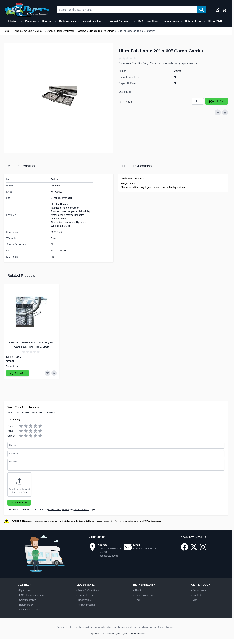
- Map (194, 600)
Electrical (13, 21)
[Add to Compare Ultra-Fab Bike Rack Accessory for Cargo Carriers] (54, 373)
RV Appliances (67, 21)
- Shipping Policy (27, 600)
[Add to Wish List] (218, 112)
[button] (128, 58)
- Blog (136, 600)
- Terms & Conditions (87, 590)
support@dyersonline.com (162, 627)
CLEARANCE (215, 21)
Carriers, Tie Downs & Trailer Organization (54, 31)
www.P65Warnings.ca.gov (150, 521)
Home (6, 31)
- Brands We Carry (143, 595)
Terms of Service (81, 509)
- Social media (198, 590)
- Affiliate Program (86, 605)
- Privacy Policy (84, 595)
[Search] (201, 9)
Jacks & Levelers (91, 21)
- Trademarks (83, 600)
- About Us (138, 590)
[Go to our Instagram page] (203, 547)
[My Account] (217, 9)
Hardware (47, 21)
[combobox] (127, 9)
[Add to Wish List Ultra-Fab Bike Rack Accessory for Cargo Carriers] (47, 373)
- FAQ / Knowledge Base (31, 595)
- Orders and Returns (29, 609)
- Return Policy (25, 605)
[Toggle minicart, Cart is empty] (224, 9)
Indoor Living (171, 21)
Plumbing (30, 21)
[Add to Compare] (225, 112)
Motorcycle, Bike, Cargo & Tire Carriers (95, 31)
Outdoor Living (193, 21)
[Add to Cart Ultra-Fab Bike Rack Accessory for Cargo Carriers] (17, 373)
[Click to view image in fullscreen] (58, 98)
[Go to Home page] (27, 10)
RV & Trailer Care (148, 21)
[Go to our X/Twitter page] (194, 547)
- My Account (24, 590)
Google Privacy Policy (58, 509)
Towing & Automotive (119, 21)
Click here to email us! (145, 548)
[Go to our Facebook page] (184, 547)
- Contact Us (198, 595)
